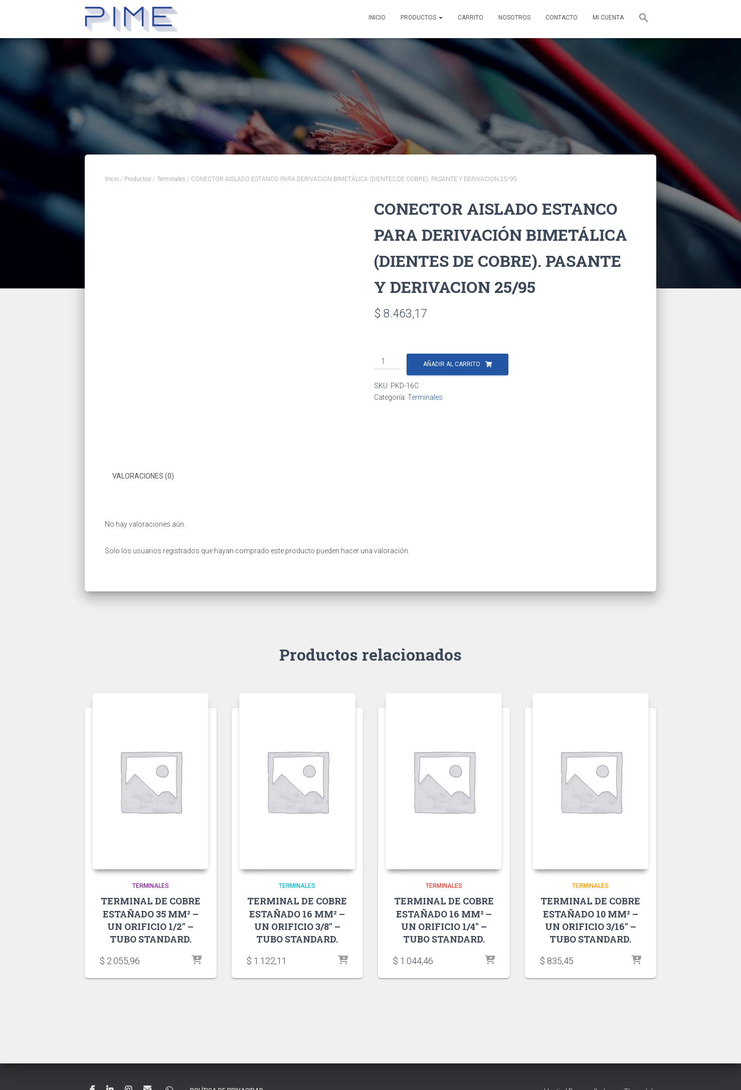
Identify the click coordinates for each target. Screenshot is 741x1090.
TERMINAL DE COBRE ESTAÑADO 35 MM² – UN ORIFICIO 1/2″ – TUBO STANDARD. (151, 920)
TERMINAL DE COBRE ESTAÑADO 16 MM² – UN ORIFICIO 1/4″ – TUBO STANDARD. (444, 920)
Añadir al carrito (451, 364)
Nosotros (514, 17)
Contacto (561, 17)
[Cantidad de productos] (387, 362)
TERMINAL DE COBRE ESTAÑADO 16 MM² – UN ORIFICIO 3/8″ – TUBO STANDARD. (297, 920)
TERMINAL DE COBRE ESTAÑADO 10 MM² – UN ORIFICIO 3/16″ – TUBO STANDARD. (590, 920)
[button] (643, 19)
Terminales (171, 179)
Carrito (470, 17)
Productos (422, 17)
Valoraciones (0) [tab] (143, 476)
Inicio (377, 17)
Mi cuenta (608, 17)
